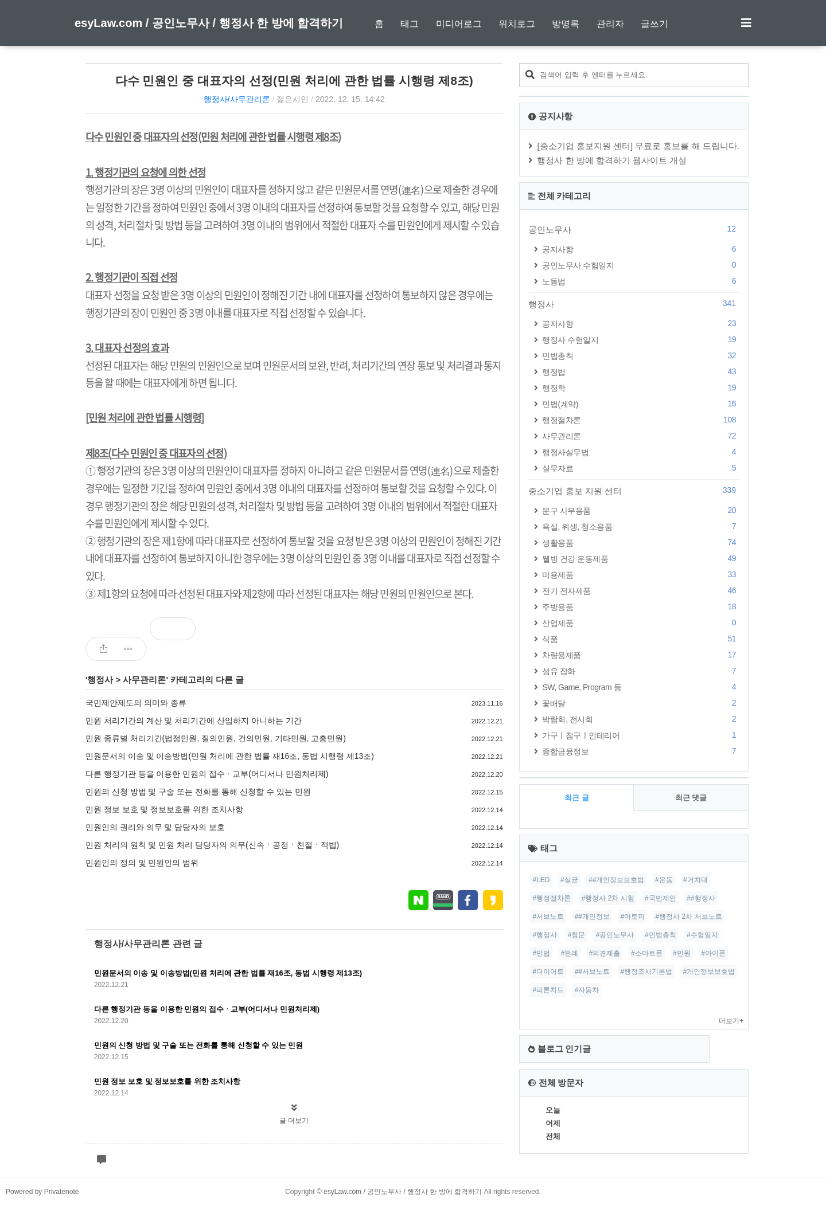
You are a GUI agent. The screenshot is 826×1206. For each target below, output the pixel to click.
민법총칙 (640, 356)
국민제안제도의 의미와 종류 (135, 702)
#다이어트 (548, 972)
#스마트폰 (647, 953)
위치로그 (516, 24)
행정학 (640, 388)
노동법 (640, 281)
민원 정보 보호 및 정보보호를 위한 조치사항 (164, 809)
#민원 (682, 953)
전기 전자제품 (640, 591)
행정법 (640, 372)
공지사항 (640, 249)
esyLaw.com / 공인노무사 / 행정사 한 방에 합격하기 (209, 23)
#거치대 (695, 880)
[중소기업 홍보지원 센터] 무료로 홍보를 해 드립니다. (638, 146)
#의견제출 (605, 953)
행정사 (100, 679)
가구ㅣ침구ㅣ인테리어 (640, 735)
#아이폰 (713, 953)
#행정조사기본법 (646, 972)
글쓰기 (654, 24)
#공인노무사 (615, 935)
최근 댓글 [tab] (691, 797)
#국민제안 (660, 898)
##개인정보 (592, 917)
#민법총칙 (660, 935)
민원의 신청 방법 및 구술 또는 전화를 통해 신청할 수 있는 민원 (198, 791)
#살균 (569, 880)
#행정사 (544, 935)
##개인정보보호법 (616, 880)
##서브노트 (592, 972)
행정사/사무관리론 (237, 99)
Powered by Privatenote (42, 1192)
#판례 (570, 953)
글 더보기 (294, 1121)
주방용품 (640, 607)
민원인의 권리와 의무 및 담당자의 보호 (155, 827)
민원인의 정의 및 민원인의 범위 (142, 862)
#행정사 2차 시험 (608, 898)
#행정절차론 (551, 898)
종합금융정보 (640, 751)
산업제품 (640, 623)
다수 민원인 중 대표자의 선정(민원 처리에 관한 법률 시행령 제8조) (294, 80)
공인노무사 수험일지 (640, 265)
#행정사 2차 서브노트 (689, 917)
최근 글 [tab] (576, 797)
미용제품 (640, 574)
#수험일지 (702, 935)
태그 (409, 24)
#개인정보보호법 (709, 972)
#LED (541, 880)
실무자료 (640, 468)
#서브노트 (548, 917)
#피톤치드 (548, 990)
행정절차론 (640, 420)
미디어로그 (459, 24)
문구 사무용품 (640, 510)
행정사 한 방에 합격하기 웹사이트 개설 (612, 160)
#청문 (577, 935)
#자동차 (587, 990)
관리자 (610, 24)
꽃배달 (640, 703)
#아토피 (632, 917)
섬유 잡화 (640, 671)
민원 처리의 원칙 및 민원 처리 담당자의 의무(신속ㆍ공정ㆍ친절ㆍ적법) (212, 844)
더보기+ (731, 1021)
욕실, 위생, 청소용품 (640, 526)
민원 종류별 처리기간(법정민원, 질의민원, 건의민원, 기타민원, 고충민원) (215, 738)
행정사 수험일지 (640, 339)
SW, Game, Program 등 (640, 687)
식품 (640, 639)
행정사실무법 (640, 452)
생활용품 (640, 542)
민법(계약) (640, 404)
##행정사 (701, 898)
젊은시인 (292, 99)
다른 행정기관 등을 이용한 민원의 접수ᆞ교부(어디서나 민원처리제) (207, 773)
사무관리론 (144, 679)
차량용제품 (640, 655)
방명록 (565, 24)
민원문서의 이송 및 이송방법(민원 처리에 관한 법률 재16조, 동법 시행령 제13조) (229, 756)
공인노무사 (633, 229)
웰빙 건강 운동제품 (640, 558)
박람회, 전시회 (640, 719)
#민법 (541, 953)
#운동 (664, 880)
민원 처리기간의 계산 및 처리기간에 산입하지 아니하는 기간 (193, 720)
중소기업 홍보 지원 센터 (633, 490)
